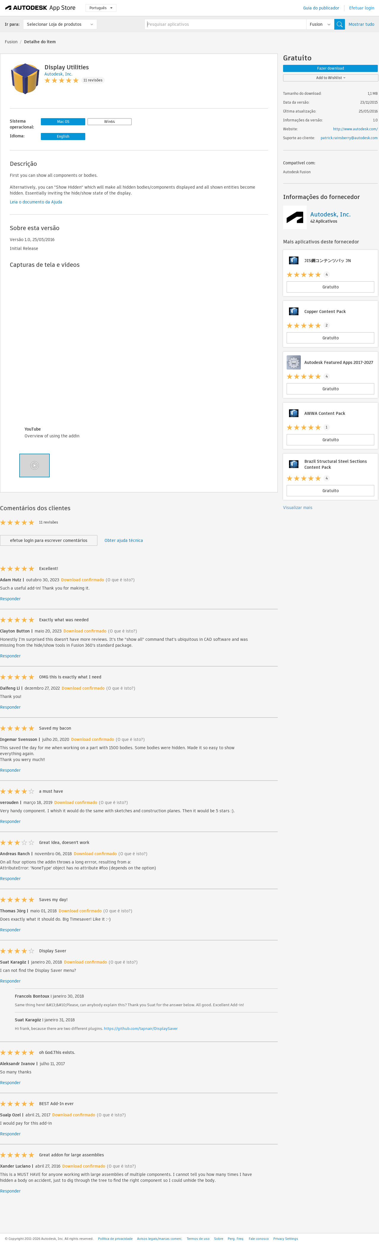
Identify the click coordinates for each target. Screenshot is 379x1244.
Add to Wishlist (331, 77)
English (63, 136)
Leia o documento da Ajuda (36, 202)
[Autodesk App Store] (40, 8)
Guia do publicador (321, 8)
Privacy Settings (285, 1238)
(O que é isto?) (120, 580)
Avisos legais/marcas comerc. (159, 1238)
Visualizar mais (297, 508)
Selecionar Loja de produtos (54, 24)
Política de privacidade (115, 1238)
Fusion (11, 42)
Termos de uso (198, 1238)
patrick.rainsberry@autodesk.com (349, 137)
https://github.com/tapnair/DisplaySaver (141, 1028)
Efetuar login (361, 8)
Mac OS (63, 121)
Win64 (109, 121)
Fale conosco (259, 1238)
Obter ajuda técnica (124, 540)
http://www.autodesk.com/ (355, 128)
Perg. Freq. (236, 1238)
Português (101, 7)
